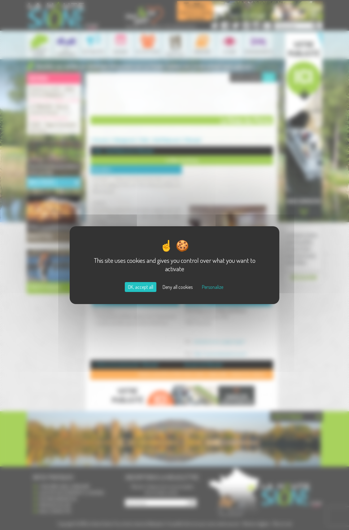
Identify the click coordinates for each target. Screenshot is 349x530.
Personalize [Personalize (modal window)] (212, 287)
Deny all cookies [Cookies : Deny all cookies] (178, 287)
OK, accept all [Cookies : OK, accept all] (140, 287)
